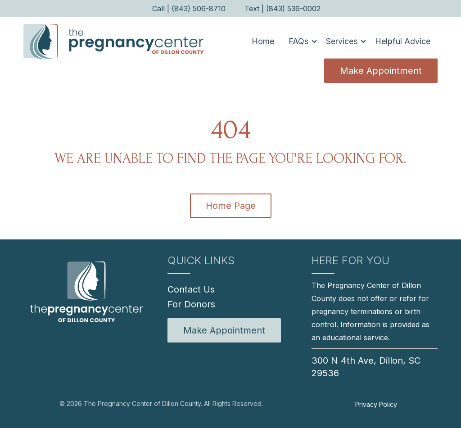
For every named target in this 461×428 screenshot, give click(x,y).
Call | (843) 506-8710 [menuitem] (189, 8)
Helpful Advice (402, 41)
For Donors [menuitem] (191, 304)
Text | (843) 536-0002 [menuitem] (282, 8)
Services (341, 41)
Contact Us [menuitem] (191, 289)
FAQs (298, 41)
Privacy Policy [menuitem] (376, 404)
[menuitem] (224, 330)
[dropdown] (300, 41)
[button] (300, 41)
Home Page (231, 205)
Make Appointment (381, 70)
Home (263, 41)
